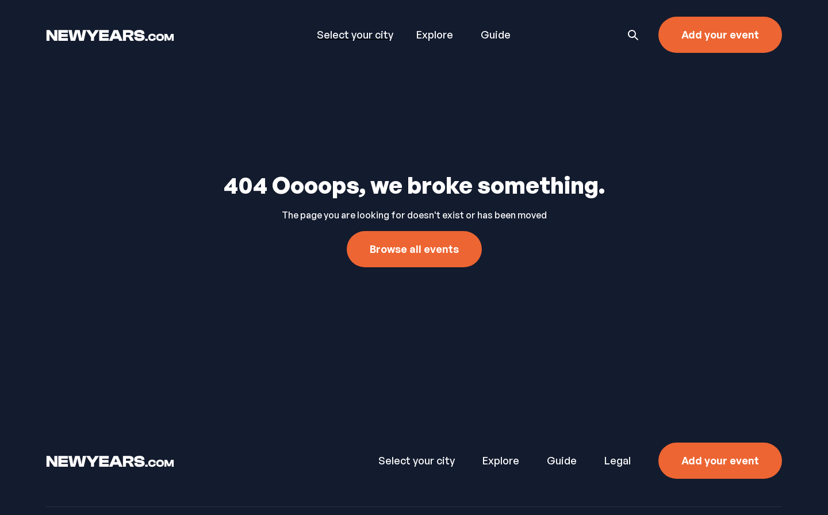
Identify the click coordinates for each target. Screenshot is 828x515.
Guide (496, 34)
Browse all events (414, 249)
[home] (148, 34)
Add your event (720, 34)
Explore (434, 34)
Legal (617, 460)
